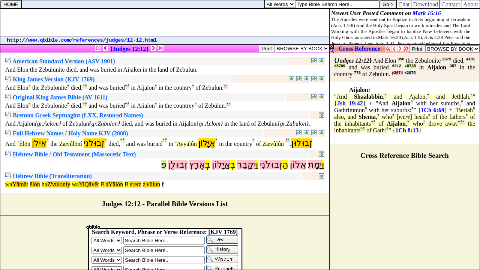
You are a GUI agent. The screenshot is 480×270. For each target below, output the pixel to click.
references (88, 40)
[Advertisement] (165, 22)
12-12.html (142, 40)
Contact (451, 4)
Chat (404, 4)
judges (115, 40)
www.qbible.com (49, 40)
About (471, 4)
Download (425, 4)
